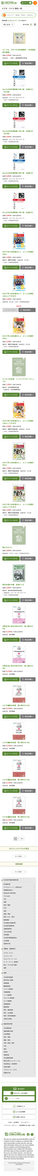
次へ (22, 839)
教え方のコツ (7, 547)
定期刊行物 (7, 944)
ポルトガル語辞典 (9, 998)
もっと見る (18, 856)
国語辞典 (6, 1007)
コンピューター (8, 956)
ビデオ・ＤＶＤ (8, 953)
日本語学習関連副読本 (10, 938)
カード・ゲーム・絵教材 (11, 962)
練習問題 (6, 920)
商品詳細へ (29, 63)
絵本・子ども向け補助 (10, 965)
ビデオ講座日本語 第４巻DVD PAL (16, 779)
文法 (5, 899)
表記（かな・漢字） (10, 917)
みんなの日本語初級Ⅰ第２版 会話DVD (17, 212)
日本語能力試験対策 (10, 923)
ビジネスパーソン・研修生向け (13, 887)
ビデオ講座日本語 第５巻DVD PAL (16, 742)
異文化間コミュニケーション (12, 1061)
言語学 (6, 1052)
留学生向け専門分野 (10, 893)
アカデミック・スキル (10, 1070)
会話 (5, 911)
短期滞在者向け (8, 890)
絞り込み (7, 24)
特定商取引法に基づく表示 (27, 1125)
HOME (10, 1122)
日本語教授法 (8, 1028)
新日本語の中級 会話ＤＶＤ (13, 584)
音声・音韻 (7, 1037)
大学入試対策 (8, 932)
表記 (5, 1049)
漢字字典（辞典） (9, 980)
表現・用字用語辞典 (10, 1016)
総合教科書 (7, 884)
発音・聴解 (7, 905)
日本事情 (6, 941)
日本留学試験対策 (9, 926)
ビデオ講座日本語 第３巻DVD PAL (16, 817)
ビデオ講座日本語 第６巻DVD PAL (16, 705)
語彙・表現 (7, 914)
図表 (5, 968)
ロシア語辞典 (8, 1001)
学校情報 (6, 935)
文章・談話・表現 (9, 1043)
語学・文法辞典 (8, 1013)
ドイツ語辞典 (8, 995)
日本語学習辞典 (8, 977)
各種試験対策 (8, 929)
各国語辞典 (7, 1004)
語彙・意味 (7, 1040)
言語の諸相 (7, 1067)
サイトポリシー (25, 1122)
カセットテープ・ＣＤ (10, 959)
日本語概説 (7, 1034)
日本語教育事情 (8, 1058)
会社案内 (16, 1122)
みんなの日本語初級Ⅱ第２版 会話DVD (17, 173)
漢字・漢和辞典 (8, 1010)
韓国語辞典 (7, 986)
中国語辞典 (7, 992)
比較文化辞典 (8, 1019)
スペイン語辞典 (8, 989)
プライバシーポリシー (10, 1125)
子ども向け (7, 896)
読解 (5, 902)
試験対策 (6, 1055)
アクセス (18, 1155)
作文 (5, 908)
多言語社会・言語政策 (10, 1064)
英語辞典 (6, 983)
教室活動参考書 (8, 1031)
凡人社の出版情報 (17, 1141)
